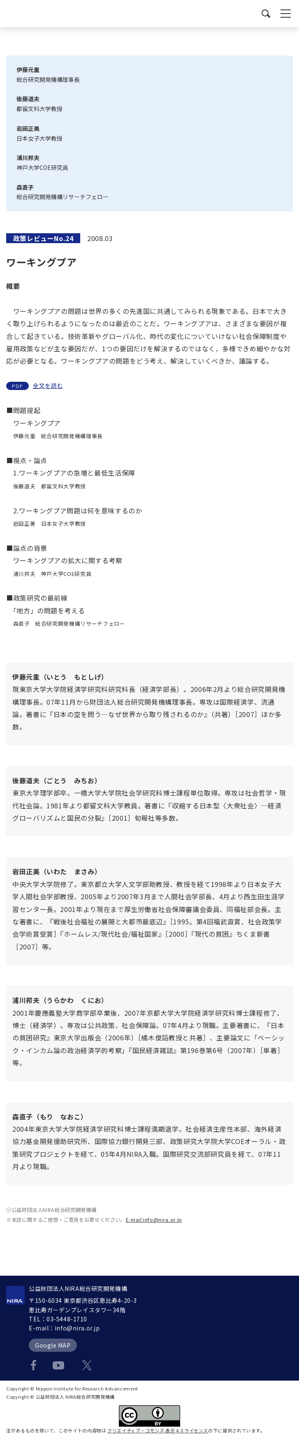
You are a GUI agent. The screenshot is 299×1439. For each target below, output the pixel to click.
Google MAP (53, 1345)
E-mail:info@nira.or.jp (154, 1219)
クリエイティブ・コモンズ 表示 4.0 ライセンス (157, 1430)
